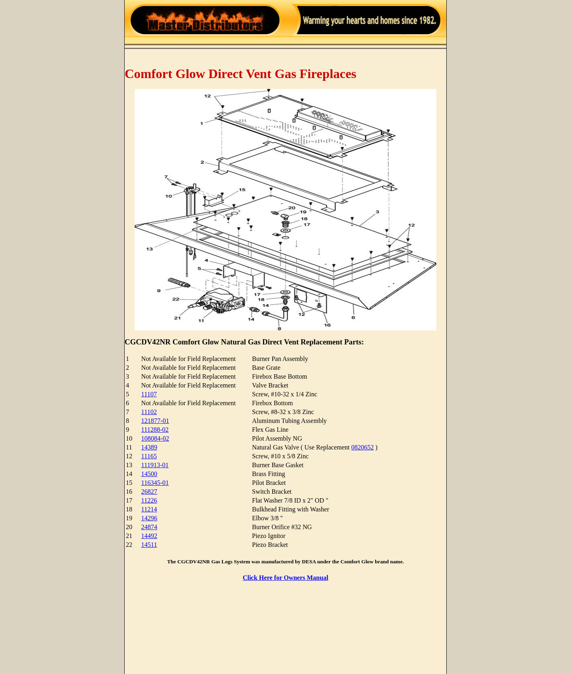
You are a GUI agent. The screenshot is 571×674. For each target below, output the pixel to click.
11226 (149, 500)
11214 (149, 509)
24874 (149, 527)
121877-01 (155, 420)
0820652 (362, 447)
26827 (149, 491)
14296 (149, 518)
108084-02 (155, 438)
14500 (149, 473)
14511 (149, 544)
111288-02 (154, 429)
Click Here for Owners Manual (286, 577)
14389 (149, 447)
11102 (149, 411)
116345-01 (155, 482)
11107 (149, 394)
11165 (149, 456)
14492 (149, 535)
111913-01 (154, 465)
